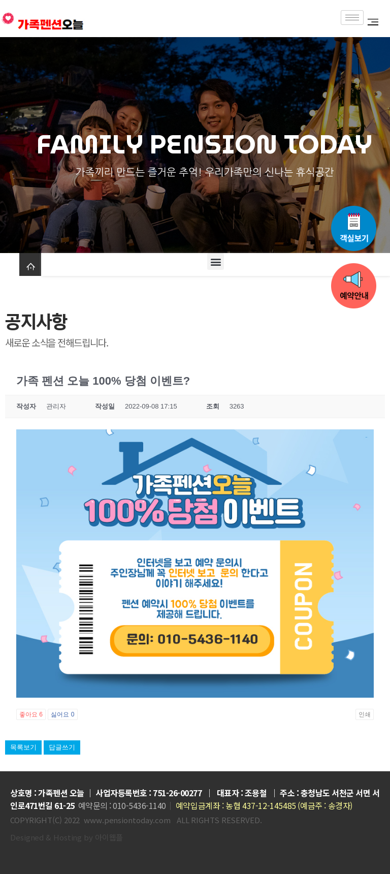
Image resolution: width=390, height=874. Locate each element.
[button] (215, 261)
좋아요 (31, 714)
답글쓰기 (62, 747)
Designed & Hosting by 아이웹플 (66, 837)
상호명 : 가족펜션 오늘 (47, 793)
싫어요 (62, 714)
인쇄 (365, 714)
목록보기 (23, 747)
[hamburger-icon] (352, 17)
